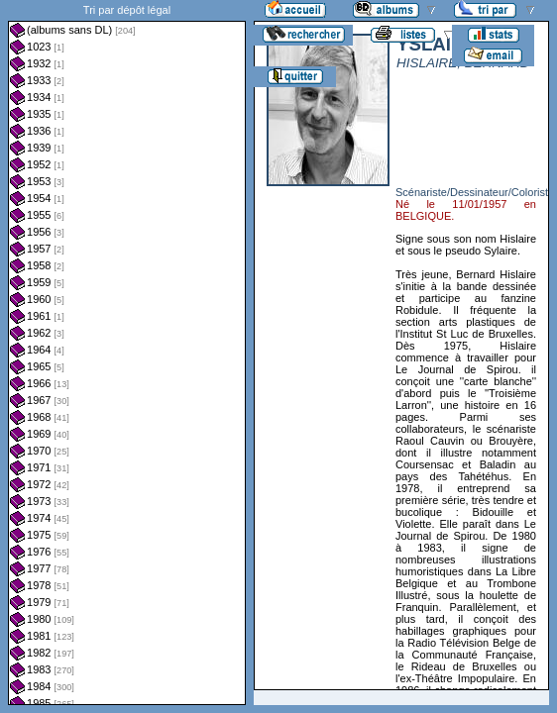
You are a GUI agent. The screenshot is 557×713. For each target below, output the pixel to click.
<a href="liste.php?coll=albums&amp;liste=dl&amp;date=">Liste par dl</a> (127, 352)
